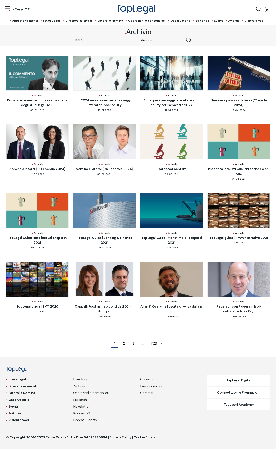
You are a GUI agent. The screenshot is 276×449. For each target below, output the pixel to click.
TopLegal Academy (239, 404)
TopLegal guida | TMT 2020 (37, 306)
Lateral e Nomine (110, 21)
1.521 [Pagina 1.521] (153, 343)
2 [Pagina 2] (124, 343)
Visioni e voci (254, 21)
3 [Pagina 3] (133, 343)
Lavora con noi (151, 386)
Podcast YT (82, 413)
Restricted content (172, 169)
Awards (234, 21)
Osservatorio (180, 21)
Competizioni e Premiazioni (238, 392)
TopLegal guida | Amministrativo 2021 (238, 238)
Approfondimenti (25, 21)
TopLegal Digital (238, 380)
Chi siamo (147, 379)
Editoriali (202, 21)
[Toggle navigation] (7, 9)
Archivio (79, 386)
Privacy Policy (120, 437)
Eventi (218, 21)
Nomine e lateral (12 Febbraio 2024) (37, 169)
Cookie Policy (144, 437)
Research (80, 400)
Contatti (146, 393)
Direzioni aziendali (79, 21)
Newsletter (81, 406)
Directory (80, 379)
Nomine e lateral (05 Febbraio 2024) (104, 169)
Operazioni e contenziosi (147, 21)
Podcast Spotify (85, 420)
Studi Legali (52, 21)
